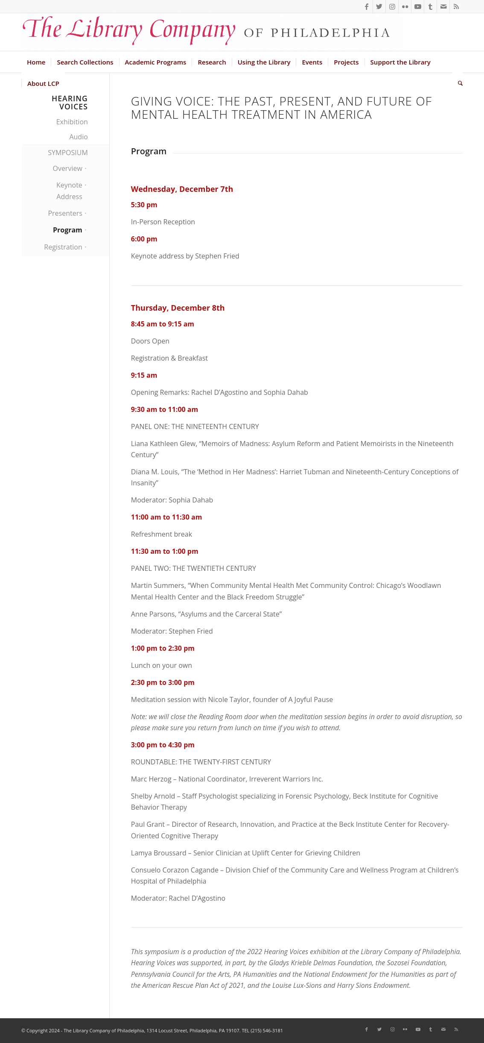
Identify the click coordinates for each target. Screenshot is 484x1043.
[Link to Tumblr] (430, 6)
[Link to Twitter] (379, 6)
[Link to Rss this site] (456, 6)
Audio (78, 136)
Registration (63, 247)
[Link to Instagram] (392, 6)
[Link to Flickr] (405, 6)
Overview (67, 168)
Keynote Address (69, 190)
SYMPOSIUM (67, 152)
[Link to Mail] (443, 6)
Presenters (65, 213)
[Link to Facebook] (366, 6)
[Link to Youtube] (417, 6)
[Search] (457, 83)
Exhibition (72, 121)
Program (67, 230)
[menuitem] (36, 62)
